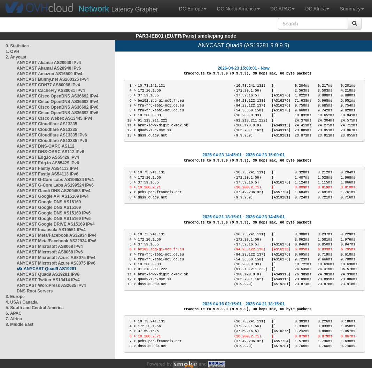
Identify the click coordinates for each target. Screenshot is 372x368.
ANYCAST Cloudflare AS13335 (47, 124)
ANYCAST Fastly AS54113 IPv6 (47, 174)
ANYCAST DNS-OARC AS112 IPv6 (50, 151)
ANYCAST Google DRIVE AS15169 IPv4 (56, 224)
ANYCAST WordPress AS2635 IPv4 (51, 285)
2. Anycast (16, 57)
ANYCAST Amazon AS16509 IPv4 (50, 73)
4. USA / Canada (22, 302)
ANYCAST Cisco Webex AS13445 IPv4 (54, 118)
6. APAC (14, 313)
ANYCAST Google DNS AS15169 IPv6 (54, 213)
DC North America (238, 8)
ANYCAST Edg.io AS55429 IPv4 (48, 157)
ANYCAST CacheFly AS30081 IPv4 (51, 90)
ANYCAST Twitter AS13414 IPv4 (48, 279)
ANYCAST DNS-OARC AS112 (46, 146)
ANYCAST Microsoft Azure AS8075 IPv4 (56, 257)
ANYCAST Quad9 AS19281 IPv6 (48, 274)
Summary (352, 8)
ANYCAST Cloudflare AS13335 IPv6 (52, 135)
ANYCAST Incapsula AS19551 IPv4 (51, 229)
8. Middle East (19, 324)
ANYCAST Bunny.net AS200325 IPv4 (53, 79)
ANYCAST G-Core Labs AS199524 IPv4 (55, 179)
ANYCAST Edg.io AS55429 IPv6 (48, 162)
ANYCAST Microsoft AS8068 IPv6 (50, 252)
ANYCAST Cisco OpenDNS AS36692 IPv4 (57, 96)
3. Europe (15, 296)
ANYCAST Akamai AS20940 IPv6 (49, 68)
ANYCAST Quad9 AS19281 (50, 268)
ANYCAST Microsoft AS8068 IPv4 (50, 246)
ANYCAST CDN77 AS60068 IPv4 (48, 85)
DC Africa (317, 8)
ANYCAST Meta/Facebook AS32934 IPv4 (56, 235)
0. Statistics (17, 46)
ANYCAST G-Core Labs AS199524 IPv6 (55, 185)
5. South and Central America (35, 307)
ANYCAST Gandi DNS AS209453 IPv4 (54, 190)
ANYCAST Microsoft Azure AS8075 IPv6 (56, 263)
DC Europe (193, 8)
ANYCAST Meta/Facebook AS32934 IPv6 (56, 240)
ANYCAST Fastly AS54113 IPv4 (47, 168)
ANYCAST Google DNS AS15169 (49, 201)
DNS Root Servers (35, 291)
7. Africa (14, 318)
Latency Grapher (118, 8)
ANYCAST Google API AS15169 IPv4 (53, 196)
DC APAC (282, 8)
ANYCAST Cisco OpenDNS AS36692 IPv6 (57, 107)
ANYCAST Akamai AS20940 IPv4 (49, 62)
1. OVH (12, 51)
